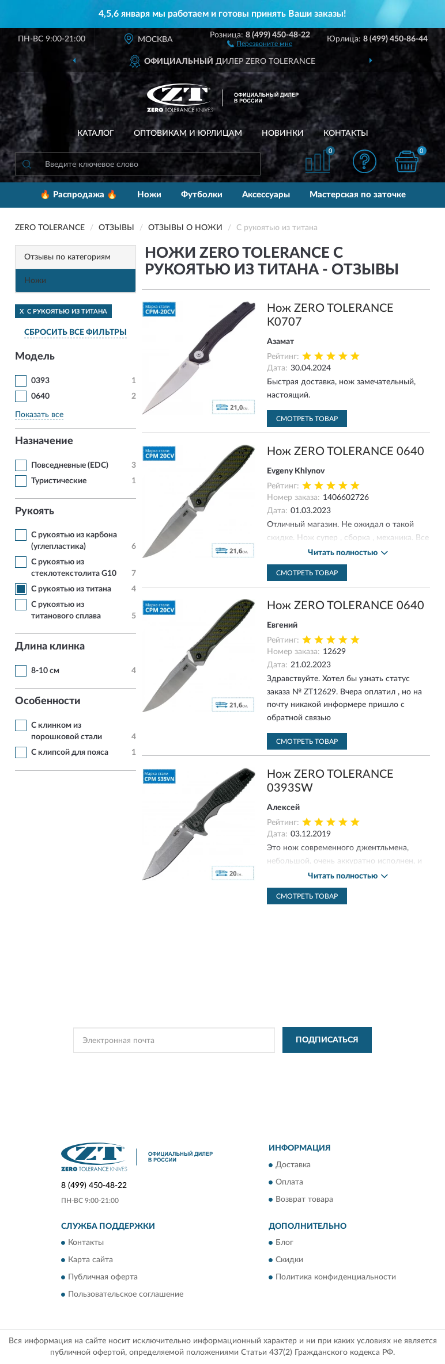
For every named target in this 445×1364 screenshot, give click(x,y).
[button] (259, 43)
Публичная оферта (103, 1277)
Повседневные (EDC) (69, 465)
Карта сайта (90, 1260)
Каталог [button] (95, 133)
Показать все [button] (39, 415)
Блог (284, 1243)
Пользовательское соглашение (125, 1294)
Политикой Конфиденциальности (279, 1066)
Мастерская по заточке (358, 194)
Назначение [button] (44, 441)
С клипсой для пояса (69, 752)
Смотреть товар (307, 418)
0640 (40, 396)
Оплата (289, 1182)
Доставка (293, 1165)
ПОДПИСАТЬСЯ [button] (327, 1040)
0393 (40, 381)
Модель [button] (35, 356)
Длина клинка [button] (50, 646)
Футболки (202, 194)
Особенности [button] (48, 701)
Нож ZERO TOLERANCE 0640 (345, 451)
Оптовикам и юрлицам (188, 133)
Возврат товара (304, 1199)
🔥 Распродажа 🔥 (79, 194)
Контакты (345, 133)
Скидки (289, 1260)
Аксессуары (266, 194)
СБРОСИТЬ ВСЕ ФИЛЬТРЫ (75, 332)
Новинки (283, 133)
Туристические (58, 481)
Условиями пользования (194, 1075)
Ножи (149, 194)
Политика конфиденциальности (336, 1277)
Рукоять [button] (34, 511)
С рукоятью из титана (71, 589)
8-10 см (45, 671)
